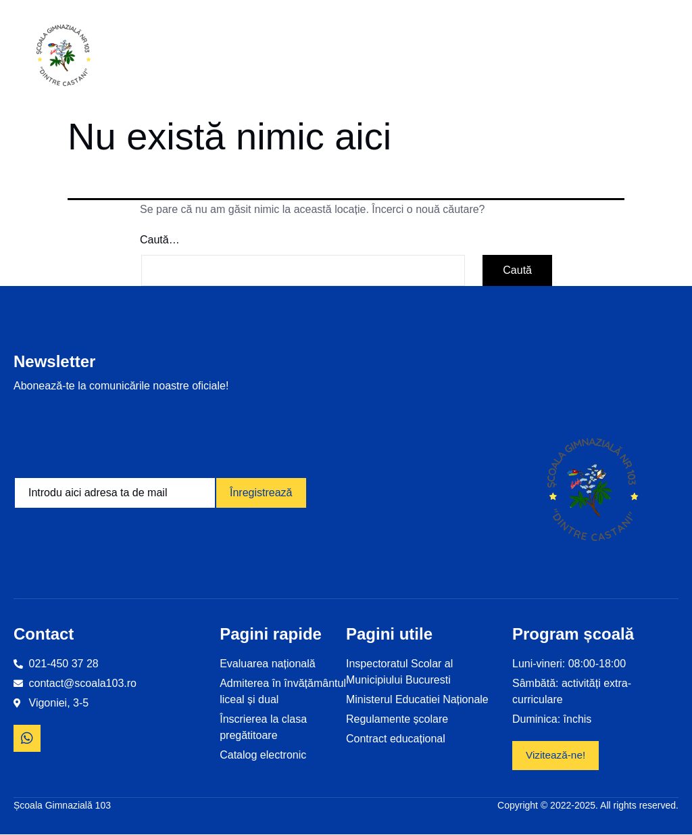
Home (174, 57)
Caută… (160, 239)
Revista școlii (585, 57)
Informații (245, 57)
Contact (649, 57)
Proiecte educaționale (415, 57)
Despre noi (326, 57)
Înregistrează (261, 492)
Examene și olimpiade (510, 57)
